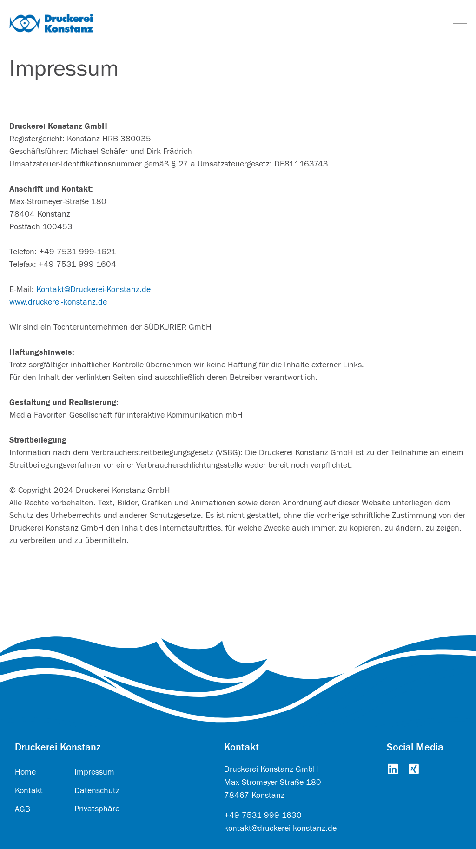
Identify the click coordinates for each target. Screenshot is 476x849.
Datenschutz (96, 791)
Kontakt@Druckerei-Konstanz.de (93, 289)
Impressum (94, 772)
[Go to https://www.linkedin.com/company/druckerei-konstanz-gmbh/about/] (392, 770)
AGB (22, 809)
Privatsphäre (96, 809)
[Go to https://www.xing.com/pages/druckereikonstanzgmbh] (413, 770)
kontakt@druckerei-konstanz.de (280, 828)
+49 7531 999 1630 (263, 815)
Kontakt (29, 791)
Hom (23, 772)
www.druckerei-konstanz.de (58, 302)
